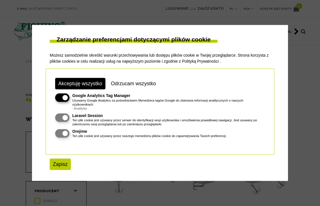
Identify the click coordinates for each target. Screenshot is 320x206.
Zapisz (60, 164)
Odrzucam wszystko (133, 83)
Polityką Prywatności (200, 61)
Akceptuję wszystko (80, 83)
